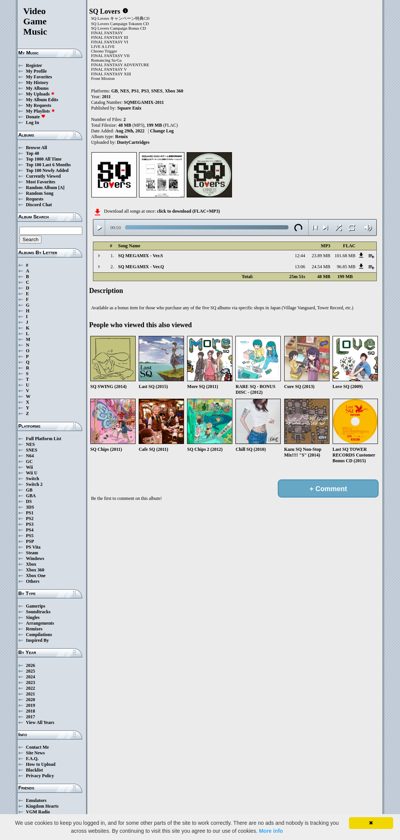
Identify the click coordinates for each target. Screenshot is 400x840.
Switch (32, 478)
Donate (35, 116)
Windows (35, 558)
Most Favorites (40, 182)
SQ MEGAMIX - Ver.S (140, 255)
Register (34, 65)
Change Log (162, 131)
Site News (35, 753)
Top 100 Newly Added (47, 170)
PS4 (30, 530)
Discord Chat (39, 204)
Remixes (34, 629)
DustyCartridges (133, 142)
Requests (34, 199)
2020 (30, 699)
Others (32, 581)
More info (271, 831)
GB (29, 490)
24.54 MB (321, 266)
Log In (32, 122)
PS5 (30, 535)
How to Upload (40, 764)
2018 (30, 711)
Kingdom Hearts (42, 806)
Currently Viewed (43, 176)
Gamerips (35, 606)
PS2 (30, 518)
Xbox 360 (35, 570)
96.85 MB (346, 266)
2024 (30, 676)
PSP (30, 541)
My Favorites (39, 77)
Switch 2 (34, 484)
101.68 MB (344, 255)
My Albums (37, 88)
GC (29, 461)
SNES (31, 450)
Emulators (36, 800)
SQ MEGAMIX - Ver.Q (141, 266)
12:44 (300, 255)
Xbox (31, 564)
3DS (30, 507)
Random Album (41, 187)
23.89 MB (321, 255)
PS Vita (33, 547)
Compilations (39, 634)
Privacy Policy (40, 775)
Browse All (36, 147)
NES (30, 444)
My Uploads (40, 94)
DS (29, 501)
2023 (30, 682)
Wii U (31, 473)
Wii (29, 467)
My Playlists (40, 111)
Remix (121, 136)
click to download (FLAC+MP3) (188, 211)
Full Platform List (43, 438)
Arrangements (40, 623)
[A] (61, 187)
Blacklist (34, 770)
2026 (30, 665)
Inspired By (37, 640)
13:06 (300, 266)
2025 (30, 671)
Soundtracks (38, 611)
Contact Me (37, 747)
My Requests (38, 105)
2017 (30, 716)
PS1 (30, 512)
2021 (30, 694)
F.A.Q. (32, 758)
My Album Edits (42, 99)
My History (37, 82)
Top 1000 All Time (43, 159)
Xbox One (36, 575)
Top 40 (32, 153)
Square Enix (129, 108)
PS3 (30, 524)
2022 (30, 688)
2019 (30, 705)
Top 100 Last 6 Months (48, 164)
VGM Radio (38, 812)
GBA (31, 495)
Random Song (39, 193)
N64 (30, 455)
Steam (32, 552)
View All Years (40, 722)
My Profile (36, 71)
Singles (33, 617)
